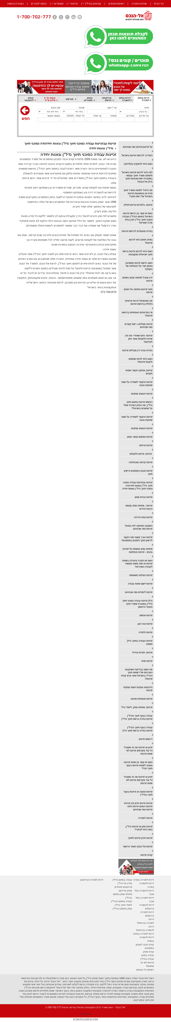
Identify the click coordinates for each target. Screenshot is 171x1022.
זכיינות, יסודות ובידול (142, 652)
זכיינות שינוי (146, 661)
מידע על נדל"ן (125, 883)
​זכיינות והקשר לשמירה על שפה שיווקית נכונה (136, 418)
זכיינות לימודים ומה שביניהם (138, 592)
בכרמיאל (141, 923)
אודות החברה (139, 3)
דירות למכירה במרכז (143, 879)
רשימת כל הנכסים (145, 969)
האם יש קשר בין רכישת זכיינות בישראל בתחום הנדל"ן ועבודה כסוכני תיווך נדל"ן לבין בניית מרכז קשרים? (137, 218)
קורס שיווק (148, 951)
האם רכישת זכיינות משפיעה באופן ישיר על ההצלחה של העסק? (138, 266)
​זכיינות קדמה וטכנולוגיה (140, 462)
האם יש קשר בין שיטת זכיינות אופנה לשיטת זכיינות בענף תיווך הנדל (138, 765)
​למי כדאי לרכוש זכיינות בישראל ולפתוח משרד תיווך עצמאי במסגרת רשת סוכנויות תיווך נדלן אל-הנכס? (137, 177)
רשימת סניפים (116, 3)
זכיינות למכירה (145, 818)
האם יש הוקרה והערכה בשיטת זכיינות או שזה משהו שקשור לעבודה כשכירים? (137, 563)
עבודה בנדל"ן (147, 959)
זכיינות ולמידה (145, 632)
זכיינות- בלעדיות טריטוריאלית (138, 205)
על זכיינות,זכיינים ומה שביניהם (137, 147)
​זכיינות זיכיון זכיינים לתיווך (140, 838)
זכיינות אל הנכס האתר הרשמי (137, 846)
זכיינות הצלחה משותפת (140, 575)
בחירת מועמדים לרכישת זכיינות (137, 231)
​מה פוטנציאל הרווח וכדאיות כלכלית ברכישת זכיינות (138, 302)
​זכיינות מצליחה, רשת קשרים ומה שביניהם (138, 326)
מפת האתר (85, 1014)
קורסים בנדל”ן (93, 3)
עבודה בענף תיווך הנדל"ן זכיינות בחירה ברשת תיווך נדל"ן (136, 717)
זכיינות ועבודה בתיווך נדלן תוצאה (139, 642)
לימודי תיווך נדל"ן (123, 905)
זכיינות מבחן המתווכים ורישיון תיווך (138, 472)
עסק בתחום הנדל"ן (122, 908)
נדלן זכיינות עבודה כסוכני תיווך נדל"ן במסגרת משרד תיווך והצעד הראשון (137, 603)
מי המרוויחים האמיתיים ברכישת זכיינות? (137, 314)
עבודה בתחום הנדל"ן (121, 901)
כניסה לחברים (39, 3)
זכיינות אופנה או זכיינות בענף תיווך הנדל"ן (138, 793)
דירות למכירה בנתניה (143, 933)
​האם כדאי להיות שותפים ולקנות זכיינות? (140, 360)
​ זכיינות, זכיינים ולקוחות (141, 453)
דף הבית (158, 3)
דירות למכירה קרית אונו (92, 879)
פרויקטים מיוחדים (123, 887)
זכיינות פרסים (145, 445)
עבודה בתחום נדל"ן (122, 879)
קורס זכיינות (146, 855)
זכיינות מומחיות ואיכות (141, 698)
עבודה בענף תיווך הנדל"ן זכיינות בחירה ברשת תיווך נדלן (137, 729)
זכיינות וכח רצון (145, 623)
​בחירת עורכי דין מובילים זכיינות (137, 350)
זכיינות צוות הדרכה (143, 517)
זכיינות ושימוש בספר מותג (139, 436)
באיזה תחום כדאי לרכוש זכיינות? (140, 241)
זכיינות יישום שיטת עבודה (140, 583)
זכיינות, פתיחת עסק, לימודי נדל (136, 707)
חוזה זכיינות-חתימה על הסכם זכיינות (138, 291)
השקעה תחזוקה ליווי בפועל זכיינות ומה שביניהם (138, 527)
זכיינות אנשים (145, 615)
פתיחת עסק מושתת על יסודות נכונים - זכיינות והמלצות (137, 550)
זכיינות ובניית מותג (143, 497)
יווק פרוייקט (124, 890)
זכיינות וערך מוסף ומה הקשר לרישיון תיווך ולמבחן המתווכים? (136, 539)
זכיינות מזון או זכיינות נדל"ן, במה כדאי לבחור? (138, 828)
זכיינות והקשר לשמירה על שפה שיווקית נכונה (136, 384)
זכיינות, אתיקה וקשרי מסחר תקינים (138, 372)
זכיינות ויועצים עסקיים (141, 428)
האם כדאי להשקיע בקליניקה (138, 164)
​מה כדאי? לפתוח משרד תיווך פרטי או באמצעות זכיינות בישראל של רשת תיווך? (137, 193)
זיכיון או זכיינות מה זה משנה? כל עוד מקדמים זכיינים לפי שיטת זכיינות (138, 750)
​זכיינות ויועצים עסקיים (141, 393)
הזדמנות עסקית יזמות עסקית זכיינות (137, 689)
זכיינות (74, 3)
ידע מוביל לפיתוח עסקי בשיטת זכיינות (137, 279)
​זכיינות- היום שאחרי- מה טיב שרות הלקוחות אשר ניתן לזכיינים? (139, 338)
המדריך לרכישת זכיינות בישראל (136, 155)
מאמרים (58, 3)
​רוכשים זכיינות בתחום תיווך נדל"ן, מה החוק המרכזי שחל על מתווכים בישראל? (138, 405)
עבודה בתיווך (147, 955)
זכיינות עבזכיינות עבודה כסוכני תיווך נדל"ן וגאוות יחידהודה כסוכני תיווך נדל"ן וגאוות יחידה (137, 485)
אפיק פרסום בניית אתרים (85, 1019)
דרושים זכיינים (145, 739)
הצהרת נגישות (15, 3)
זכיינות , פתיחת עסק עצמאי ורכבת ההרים (138, 507)
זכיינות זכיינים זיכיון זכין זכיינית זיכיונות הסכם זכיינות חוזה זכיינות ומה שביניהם (138, 806)
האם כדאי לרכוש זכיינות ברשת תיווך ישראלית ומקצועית (137, 253)
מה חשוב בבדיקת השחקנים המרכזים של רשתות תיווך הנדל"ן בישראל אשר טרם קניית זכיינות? (136, 674)
